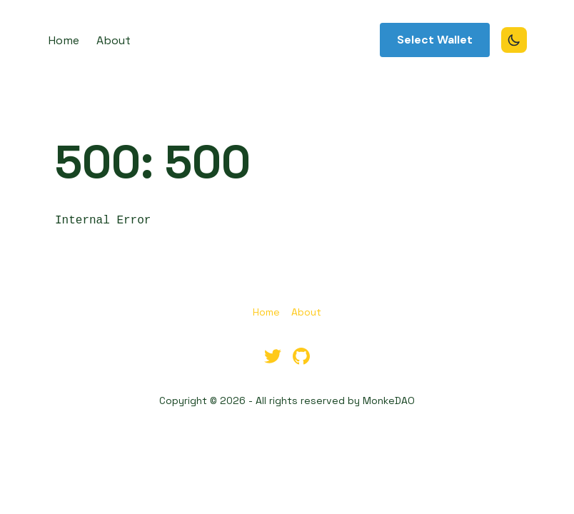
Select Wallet (435, 39)
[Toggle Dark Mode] (514, 40)
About (306, 312)
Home (266, 312)
